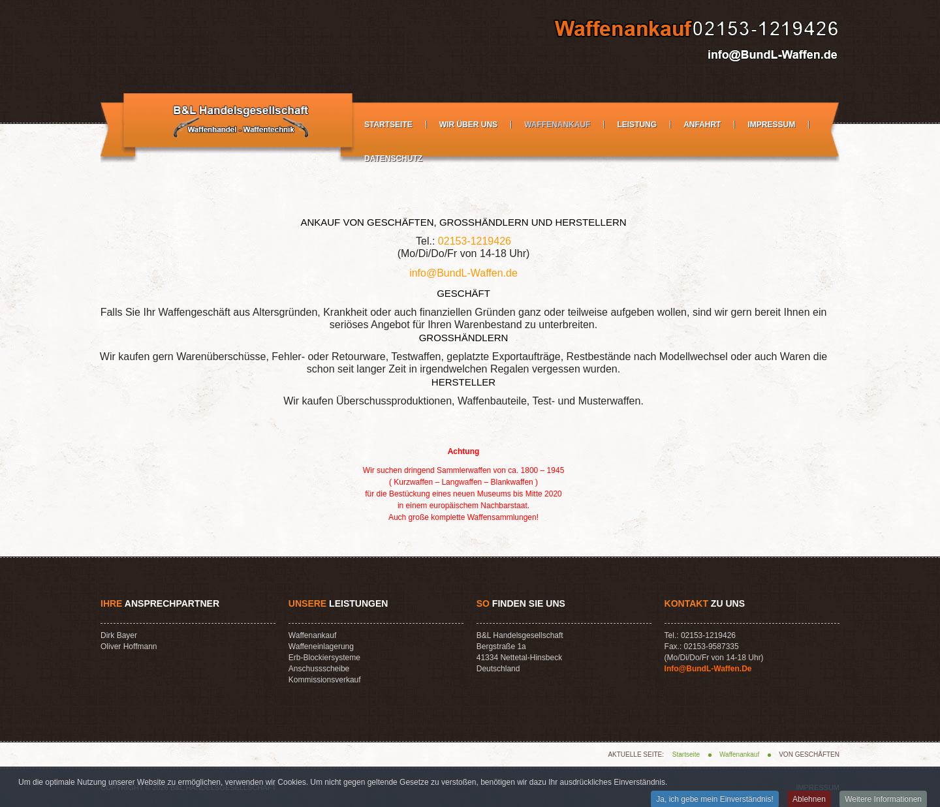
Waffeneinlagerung (321, 646)
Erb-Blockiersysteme (324, 657)
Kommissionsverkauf (325, 679)
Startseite (388, 125)
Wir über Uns (468, 125)
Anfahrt (702, 125)
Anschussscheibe (319, 668)
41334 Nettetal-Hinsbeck (519, 657)
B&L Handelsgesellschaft (520, 635)
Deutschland (498, 668)
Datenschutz (393, 158)
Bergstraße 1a (501, 646)
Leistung (637, 125)
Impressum (771, 125)
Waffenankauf (557, 125)
